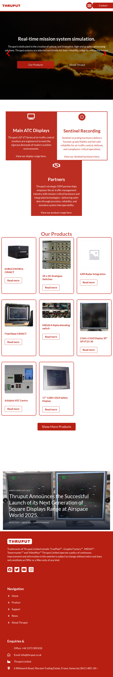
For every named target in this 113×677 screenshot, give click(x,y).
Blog (28, 490)
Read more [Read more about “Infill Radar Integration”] (89, 282)
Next (107, 500)
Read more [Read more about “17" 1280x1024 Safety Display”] (51, 409)
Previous (5, 500)
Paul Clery (15, 522)
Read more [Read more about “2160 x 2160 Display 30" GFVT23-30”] (89, 349)
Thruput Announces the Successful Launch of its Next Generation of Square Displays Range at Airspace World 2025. (49, 505)
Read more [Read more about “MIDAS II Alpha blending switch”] (51, 336)
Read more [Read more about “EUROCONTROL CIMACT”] (13, 280)
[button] (89, 5)
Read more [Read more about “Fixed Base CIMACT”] (13, 342)
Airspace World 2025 (17, 490)
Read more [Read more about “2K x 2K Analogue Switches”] (51, 287)
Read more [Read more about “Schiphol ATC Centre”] (13, 408)
